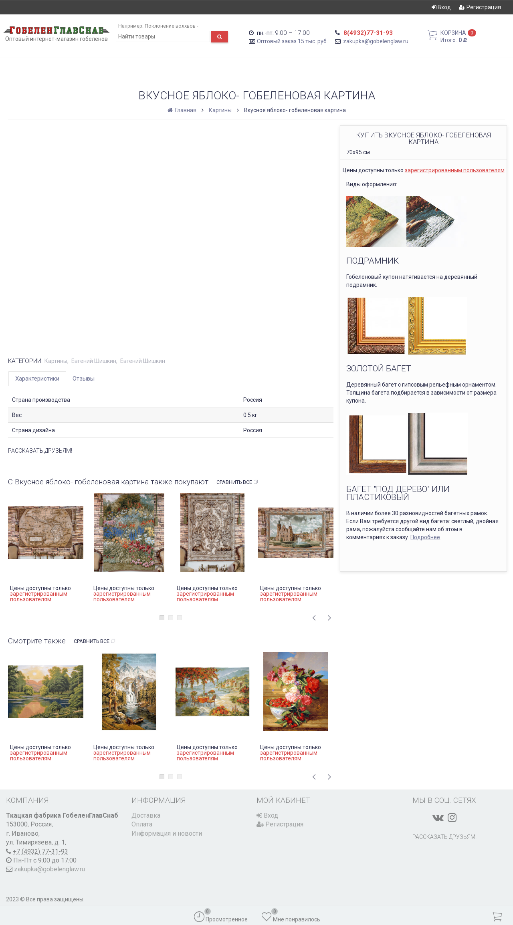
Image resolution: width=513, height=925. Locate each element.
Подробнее (425, 537)
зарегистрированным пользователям (455, 170)
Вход (441, 7)
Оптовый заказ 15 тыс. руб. (292, 41)
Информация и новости (166, 833)
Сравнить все (237, 482)
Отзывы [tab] (84, 378)
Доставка (145, 815)
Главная (183, 110)
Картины (220, 110)
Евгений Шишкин (93, 361)
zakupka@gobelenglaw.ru (375, 41)
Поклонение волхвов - (171, 26)
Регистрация (480, 7)
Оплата (141, 824)
